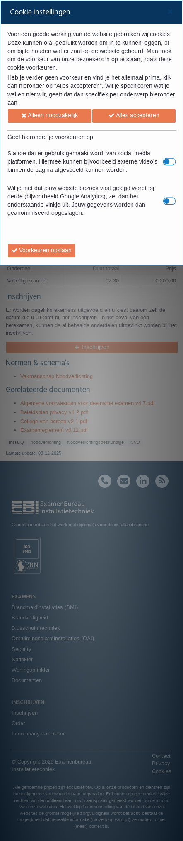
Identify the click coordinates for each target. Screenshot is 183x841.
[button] (50, 116)
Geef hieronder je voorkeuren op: (51, 137)
